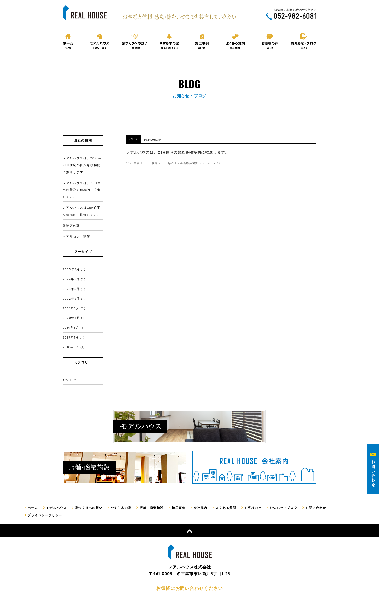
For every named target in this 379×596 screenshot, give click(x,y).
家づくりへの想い (86, 470)
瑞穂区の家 (71, 217)
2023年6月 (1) (75, 269)
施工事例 (172, 470)
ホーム (32, 470)
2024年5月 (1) (75, 262)
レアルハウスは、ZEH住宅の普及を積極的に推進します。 (82, 186)
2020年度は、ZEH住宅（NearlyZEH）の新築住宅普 (167, 163)
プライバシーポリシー (337, 470)
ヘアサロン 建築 (76, 225)
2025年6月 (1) (75, 255)
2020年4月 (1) (75, 291)
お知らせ (70, 343)
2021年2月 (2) (75, 284)
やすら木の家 (117, 470)
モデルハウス (55, 470)
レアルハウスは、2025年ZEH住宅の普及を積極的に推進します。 (82, 163)
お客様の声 (243, 470)
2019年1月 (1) (74, 305)
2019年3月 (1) (75, 298)
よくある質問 (217, 470)
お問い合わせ (304, 470)
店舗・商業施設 (146, 470)
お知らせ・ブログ (273, 470)
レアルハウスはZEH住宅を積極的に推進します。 (82, 204)
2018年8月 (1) (75, 312)
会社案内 (193, 470)
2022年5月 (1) (75, 277)
